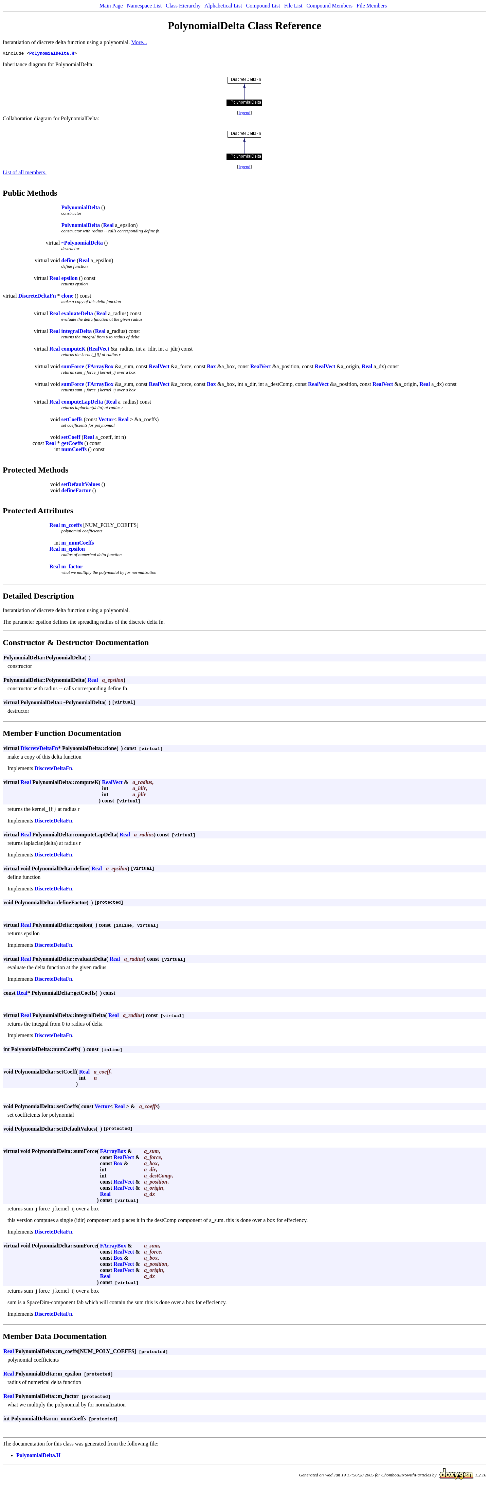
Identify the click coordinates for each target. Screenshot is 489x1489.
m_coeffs (71, 526)
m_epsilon (73, 550)
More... (139, 42)
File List (293, 5)
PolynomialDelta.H (51, 54)
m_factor (72, 567)
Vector (106, 420)
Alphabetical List (223, 5)
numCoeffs (74, 450)
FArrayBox (100, 367)
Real (108, 226)
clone (67, 297)
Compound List (263, 5)
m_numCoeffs (77, 544)
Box (211, 367)
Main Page (111, 5)
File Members (372, 5)
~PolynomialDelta (82, 244)
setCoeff (70, 438)
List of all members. (25, 173)
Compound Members (329, 5)
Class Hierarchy (183, 5)
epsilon (69, 279)
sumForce (72, 367)
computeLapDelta (82, 403)
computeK (73, 350)
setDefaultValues (80, 485)
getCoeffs (72, 444)
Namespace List (144, 5)
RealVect (99, 350)
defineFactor (76, 491)
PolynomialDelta (80, 208)
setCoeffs (72, 420)
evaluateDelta (77, 314)
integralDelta (76, 332)
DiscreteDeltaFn (37, 297)
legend (245, 113)
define (68, 261)
